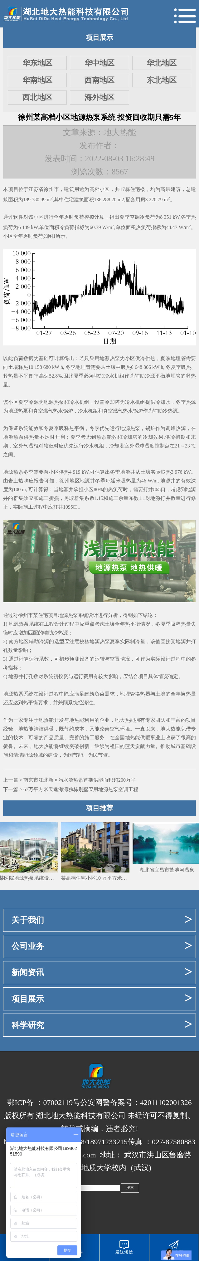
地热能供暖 (137, 737)
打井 (148, 489)
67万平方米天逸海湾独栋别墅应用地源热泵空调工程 (80, 789)
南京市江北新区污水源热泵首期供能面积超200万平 (79, 780)
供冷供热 (145, 358)
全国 (120, 737)
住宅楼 (137, 189)
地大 (39, 746)
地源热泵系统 (73, 615)
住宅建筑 (74, 199)
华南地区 (37, 80)
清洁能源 (23, 755)
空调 (135, 217)
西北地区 (37, 97)
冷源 (150, 376)
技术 (18, 737)
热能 (49, 746)
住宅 (43, 615)
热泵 (23, 410)
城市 (176, 746)
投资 (63, 676)
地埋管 (178, 358)
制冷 (135, 641)
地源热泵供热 (18, 437)
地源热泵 (110, 358)
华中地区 (99, 63)
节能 (78, 755)
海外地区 (99, 97)
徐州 (49, 189)
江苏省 (36, 189)
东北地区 (162, 80)
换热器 (142, 693)
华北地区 (162, 63)
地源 (13, 410)
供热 (64, 472)
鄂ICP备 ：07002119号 (43, 1102)
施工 (44, 498)
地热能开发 (51, 720)
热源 (191, 402)
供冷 (155, 402)
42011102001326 (166, 1102)
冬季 (186, 217)
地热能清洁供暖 (36, 728)
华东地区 (37, 63)
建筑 (69, 189)
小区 (105, 189)
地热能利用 (82, 720)
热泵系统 (23, 693)
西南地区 (99, 80)
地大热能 (125, 720)
